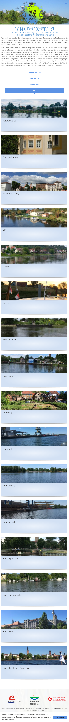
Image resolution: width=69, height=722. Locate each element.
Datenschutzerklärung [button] (10, 719)
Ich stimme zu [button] (60, 717)
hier (35, 65)
